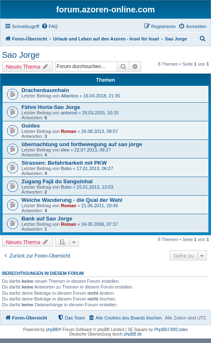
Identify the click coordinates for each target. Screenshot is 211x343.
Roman (68, 131)
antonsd (69, 112)
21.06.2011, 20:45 (99, 205)
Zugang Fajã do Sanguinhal (56, 181)
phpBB (52, 329)
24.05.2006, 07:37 (99, 224)
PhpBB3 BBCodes (171, 329)
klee (65, 149)
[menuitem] (49, 26)
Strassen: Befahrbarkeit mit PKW (64, 163)
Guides (30, 126)
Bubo (66, 168)
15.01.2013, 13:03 (94, 187)
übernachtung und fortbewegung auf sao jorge (81, 144)
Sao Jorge (21, 54)
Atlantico (69, 95)
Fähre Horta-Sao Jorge (50, 107)
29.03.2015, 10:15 (100, 112)
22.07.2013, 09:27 (92, 149)
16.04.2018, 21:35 (101, 95)
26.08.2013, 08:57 (99, 131)
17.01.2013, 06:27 (94, 168)
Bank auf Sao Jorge (46, 218)
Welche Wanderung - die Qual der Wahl (71, 200)
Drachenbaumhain (45, 90)
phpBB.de (133, 334)
